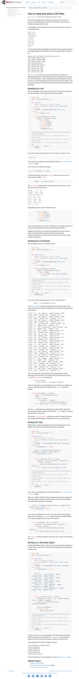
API (39, 2)
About (58, 670)
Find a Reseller (10, 670)
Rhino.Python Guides (40, 8)
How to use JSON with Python (39, 667)
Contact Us (63, 670)
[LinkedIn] (33, 676)
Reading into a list (12, 9)
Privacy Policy (52, 670)
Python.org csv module (64, 657)
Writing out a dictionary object (15, 14)
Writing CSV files (12, 12)
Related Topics (11, 15)
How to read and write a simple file (41, 665)
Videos (44, 2)
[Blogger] (46, 675)
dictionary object (35, 306)
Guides (28, 2)
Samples (33, 2)
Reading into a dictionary (14, 11)
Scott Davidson (33, 17)
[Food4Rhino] (50, 675)
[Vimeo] (42, 676)
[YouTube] (37, 676)
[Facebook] (29, 676)
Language (69, 670)
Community (50, 2)
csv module (33, 75)
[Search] (77, 2)
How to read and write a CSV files (16, 7)
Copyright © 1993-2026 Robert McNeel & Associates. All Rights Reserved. (39, 672)
